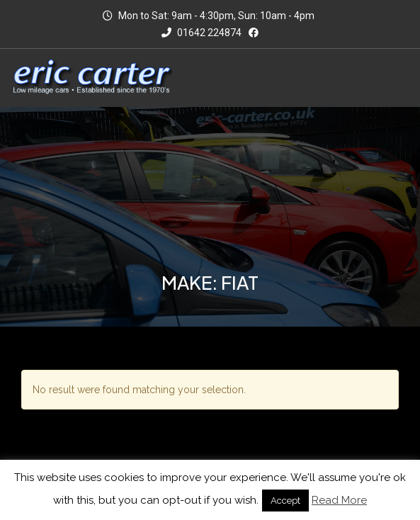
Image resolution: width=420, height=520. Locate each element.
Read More (339, 500)
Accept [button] (285, 500)
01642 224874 (201, 32)
